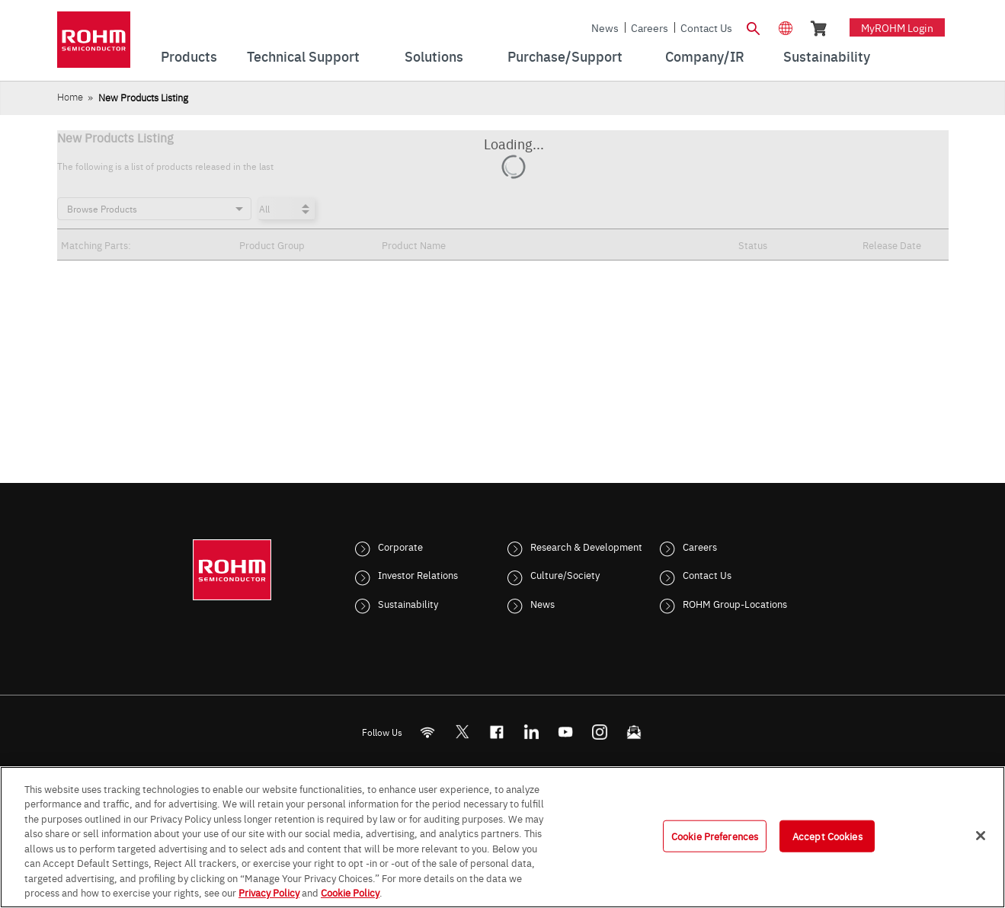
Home (70, 96)
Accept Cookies (827, 835)
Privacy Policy (268, 892)
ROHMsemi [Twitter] (462, 731)
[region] (502, 837)
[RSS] (427, 731)
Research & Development (586, 546)
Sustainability (408, 603)
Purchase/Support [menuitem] (565, 56)
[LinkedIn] (530, 731)
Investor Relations (418, 574)
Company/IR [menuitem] (704, 56)
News (605, 27)
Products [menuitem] (189, 56)
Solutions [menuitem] (434, 56)
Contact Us (706, 27)
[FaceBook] (496, 731)
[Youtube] (565, 731)
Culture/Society (565, 574)
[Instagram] (599, 731)
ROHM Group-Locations (735, 603)
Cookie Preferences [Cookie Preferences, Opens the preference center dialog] (714, 835)
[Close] (980, 835)
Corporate (400, 546)
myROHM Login (897, 27)
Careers (649, 27)
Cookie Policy (350, 892)
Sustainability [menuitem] (826, 56)
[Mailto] (633, 731)
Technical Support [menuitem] (303, 56)
